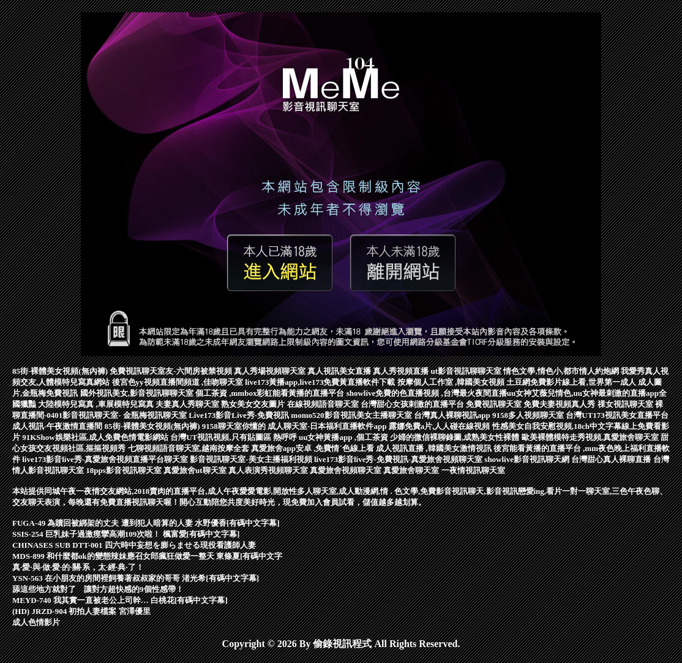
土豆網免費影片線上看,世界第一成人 (572, 382)
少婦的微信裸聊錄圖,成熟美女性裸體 (456, 437)
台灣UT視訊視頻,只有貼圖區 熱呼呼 (234, 437)
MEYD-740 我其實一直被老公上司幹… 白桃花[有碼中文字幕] (120, 600)
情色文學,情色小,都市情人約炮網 (562, 371)
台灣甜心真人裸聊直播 (612, 459)
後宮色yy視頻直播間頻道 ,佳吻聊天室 (178, 382)
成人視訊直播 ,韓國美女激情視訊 (434, 448)
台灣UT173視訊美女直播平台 (617, 415)
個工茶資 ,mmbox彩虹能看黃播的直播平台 (271, 393)
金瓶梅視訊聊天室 (156, 415)
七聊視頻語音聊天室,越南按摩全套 (190, 448)
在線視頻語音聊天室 (324, 404)
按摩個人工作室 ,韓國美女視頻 (452, 382)
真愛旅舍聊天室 (412, 470)
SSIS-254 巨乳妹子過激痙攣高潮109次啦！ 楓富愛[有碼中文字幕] (125, 534)
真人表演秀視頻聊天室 (269, 470)
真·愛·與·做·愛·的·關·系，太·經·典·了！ (78, 567)
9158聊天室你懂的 (235, 426)
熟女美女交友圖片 (254, 404)
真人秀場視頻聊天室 (270, 371)
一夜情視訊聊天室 (473, 470)
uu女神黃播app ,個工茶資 (344, 437)
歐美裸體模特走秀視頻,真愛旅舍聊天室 (591, 437)
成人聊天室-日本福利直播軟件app (328, 426)
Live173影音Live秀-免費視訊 (240, 415)
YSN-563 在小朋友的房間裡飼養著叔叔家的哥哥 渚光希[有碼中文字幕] (135, 578)
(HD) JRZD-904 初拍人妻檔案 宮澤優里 (81, 611)
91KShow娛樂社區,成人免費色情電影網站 (96, 437)
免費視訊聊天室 (494, 404)
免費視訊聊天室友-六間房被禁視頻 (172, 371)
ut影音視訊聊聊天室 (467, 371)
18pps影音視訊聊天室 (124, 470)
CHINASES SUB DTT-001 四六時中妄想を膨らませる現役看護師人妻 (134, 545)
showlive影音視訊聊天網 (527, 459)
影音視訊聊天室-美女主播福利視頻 (252, 459)
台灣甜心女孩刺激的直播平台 (413, 404)
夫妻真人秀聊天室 (188, 404)
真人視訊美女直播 (340, 371)
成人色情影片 (36, 622)
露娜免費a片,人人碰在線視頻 (440, 426)
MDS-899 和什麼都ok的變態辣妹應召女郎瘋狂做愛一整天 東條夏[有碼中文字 (147, 556)
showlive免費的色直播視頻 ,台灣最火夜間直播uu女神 (439, 393)
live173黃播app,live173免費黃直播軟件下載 (321, 382)
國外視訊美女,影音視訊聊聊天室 (138, 393)
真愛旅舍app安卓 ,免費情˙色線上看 (313, 448)
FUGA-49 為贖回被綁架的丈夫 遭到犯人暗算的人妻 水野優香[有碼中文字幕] (146, 523)
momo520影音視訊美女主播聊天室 (352, 415)
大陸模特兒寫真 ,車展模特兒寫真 (97, 404)
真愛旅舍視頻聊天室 (346, 470)
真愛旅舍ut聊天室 (195, 470)
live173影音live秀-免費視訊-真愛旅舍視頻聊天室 (399, 459)
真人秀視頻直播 (401, 371)
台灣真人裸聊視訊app (453, 415)
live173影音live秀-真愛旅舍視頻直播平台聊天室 (106, 459)
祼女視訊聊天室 (626, 404)
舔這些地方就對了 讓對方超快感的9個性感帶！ (98, 589)
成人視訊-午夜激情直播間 (58, 426)
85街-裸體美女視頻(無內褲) (61, 371)
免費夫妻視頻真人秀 (560, 404)
